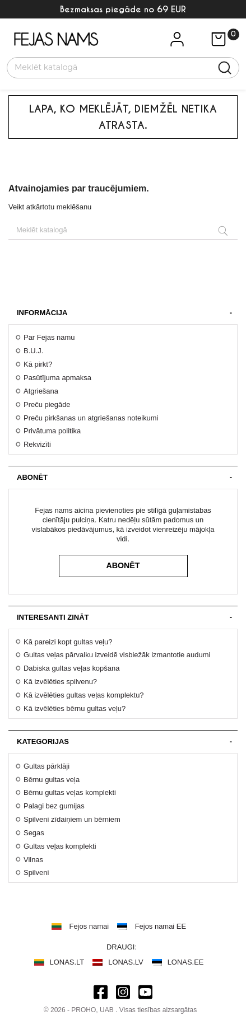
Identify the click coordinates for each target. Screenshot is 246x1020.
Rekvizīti (37, 444)
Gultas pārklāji (46, 766)
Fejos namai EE (160, 926)
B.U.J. (33, 351)
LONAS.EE (186, 962)
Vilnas (33, 859)
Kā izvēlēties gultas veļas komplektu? (84, 695)
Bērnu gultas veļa (52, 779)
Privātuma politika (52, 431)
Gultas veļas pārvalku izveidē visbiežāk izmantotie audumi (117, 655)
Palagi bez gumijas (54, 806)
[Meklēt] (116, 66)
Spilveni (36, 872)
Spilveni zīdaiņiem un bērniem (72, 819)
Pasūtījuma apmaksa (57, 377)
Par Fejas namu (49, 337)
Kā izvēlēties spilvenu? (60, 681)
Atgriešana (41, 391)
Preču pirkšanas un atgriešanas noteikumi (91, 418)
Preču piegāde (47, 404)
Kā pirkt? (38, 364)
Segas (34, 833)
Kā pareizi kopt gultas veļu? (68, 642)
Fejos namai (89, 926)
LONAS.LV (125, 962)
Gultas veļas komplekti (60, 846)
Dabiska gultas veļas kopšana (71, 668)
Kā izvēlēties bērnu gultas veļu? (75, 708)
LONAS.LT (67, 962)
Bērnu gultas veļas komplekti (70, 792)
